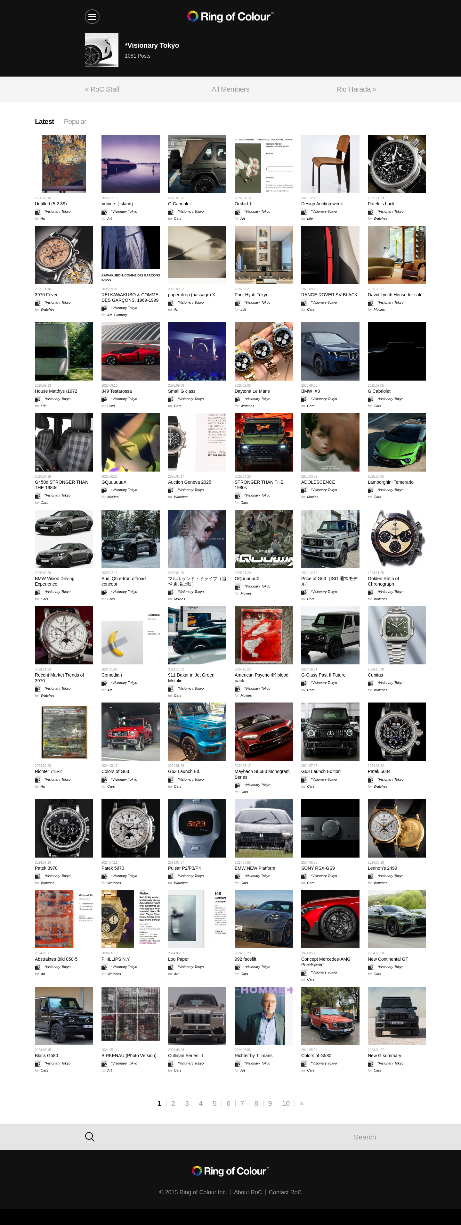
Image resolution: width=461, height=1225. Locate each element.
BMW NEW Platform (255, 868)
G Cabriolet (179, 203)
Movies (379, 309)
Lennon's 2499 (382, 868)
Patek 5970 (112, 868)
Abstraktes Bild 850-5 (56, 959)
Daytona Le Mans (252, 391)
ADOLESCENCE (318, 482)
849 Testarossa (116, 391)
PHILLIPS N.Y (115, 959)
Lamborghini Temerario (391, 482)
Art (43, 218)
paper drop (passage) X (191, 294)
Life (310, 218)
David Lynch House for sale (395, 294)
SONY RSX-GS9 (318, 868)
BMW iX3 (310, 391)
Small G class (182, 391)
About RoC (248, 1192)
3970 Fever (46, 294)
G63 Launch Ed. (184, 771)
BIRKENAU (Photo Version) (129, 1055)
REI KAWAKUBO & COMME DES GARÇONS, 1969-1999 (129, 297)
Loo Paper (178, 959)
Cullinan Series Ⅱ (186, 1055)
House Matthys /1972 (56, 391)
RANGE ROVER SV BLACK (329, 294)
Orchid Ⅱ (244, 203)
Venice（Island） (118, 203)
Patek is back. (382, 203)
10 (286, 1103)
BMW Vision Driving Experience (54, 581)
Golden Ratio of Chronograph (383, 581)
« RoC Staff (102, 89)
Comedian (111, 675)
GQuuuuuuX (113, 482)
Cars (177, 218)
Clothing (120, 315)
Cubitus (375, 675)
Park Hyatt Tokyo (252, 294)
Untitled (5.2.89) (51, 203)
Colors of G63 (115, 771)
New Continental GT (388, 959)
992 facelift (245, 959)
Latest (44, 122)
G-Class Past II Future (323, 675)
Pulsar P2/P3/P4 (184, 868)
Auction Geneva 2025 (189, 482)
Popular (75, 122)
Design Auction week (322, 203)
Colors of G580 (316, 1055)
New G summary (384, 1055)
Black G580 (46, 1055)
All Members (230, 89)
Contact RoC (285, 1192)
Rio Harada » (356, 89)
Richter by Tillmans (253, 1055)
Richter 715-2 (48, 771)
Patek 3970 (46, 868)
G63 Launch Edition (321, 771)
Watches (380, 218)
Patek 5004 (379, 771)
